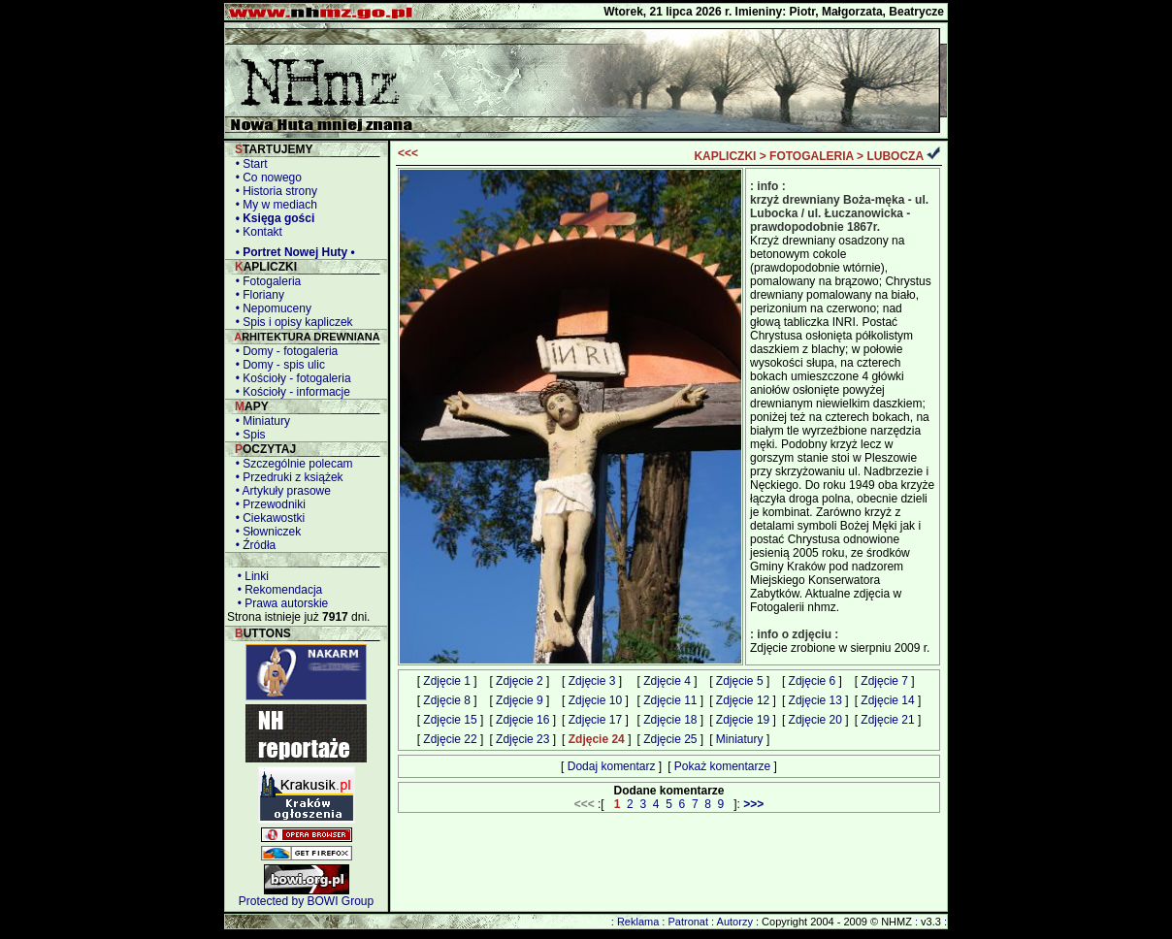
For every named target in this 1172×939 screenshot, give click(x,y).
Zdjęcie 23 (522, 739)
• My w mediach (273, 204)
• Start (248, 164)
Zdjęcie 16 (522, 720)
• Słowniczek (265, 531)
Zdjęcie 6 (812, 681)
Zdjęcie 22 (449, 739)
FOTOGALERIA (811, 156)
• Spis (247, 434)
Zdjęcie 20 (815, 720)
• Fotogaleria (265, 281)
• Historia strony (273, 191)
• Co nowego (265, 177)
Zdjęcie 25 (670, 739)
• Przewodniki (267, 504)
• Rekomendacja (276, 590)
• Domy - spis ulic (277, 365)
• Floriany (256, 295)
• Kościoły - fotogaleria (290, 378)
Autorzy (735, 921)
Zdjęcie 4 (667, 681)
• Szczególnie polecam (291, 463)
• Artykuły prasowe (280, 491)
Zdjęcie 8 (447, 700)
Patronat (687, 921)
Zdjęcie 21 (887, 720)
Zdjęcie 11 (670, 700)
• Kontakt (255, 232)
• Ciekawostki (267, 518)
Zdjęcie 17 (595, 720)
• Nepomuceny (270, 308)
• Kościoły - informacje (289, 392)
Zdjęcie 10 (595, 700)
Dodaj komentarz (612, 766)
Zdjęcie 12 (742, 700)
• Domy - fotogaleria (283, 351)
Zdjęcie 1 (447, 681)
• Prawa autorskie (279, 603)
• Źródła (252, 545)
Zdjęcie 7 (884, 681)
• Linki (250, 576)
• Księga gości (271, 218)
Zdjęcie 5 (740, 681)
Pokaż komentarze (722, 766)
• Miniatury (259, 421)
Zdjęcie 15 (449, 720)
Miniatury (740, 739)
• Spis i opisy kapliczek (291, 322)
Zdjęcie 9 (519, 700)
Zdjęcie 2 (519, 681)
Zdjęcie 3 (592, 681)
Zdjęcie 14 (887, 700)
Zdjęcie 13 (815, 700)
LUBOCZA (894, 156)
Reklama (638, 921)
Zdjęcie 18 (670, 720)
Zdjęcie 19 (742, 720)
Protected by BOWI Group (306, 901)
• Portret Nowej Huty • (292, 252)
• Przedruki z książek (286, 477)
